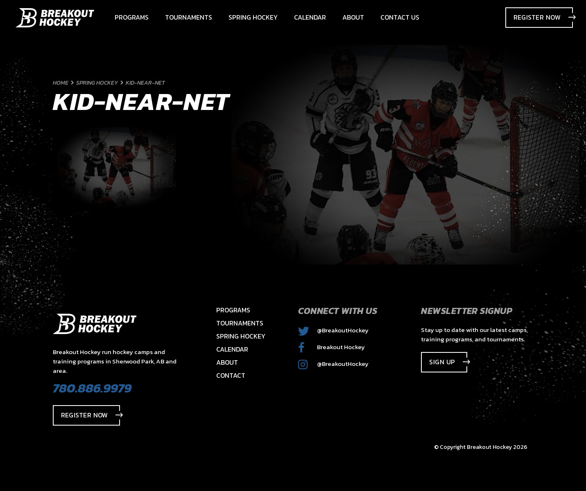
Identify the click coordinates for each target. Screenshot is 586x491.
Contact (230, 375)
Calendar (232, 349)
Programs (233, 309)
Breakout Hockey (331, 347)
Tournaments (239, 322)
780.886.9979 (92, 388)
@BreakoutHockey (333, 330)
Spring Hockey (240, 336)
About (227, 362)
